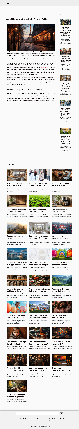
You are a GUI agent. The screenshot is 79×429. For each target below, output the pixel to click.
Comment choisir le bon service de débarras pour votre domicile (39, 238)
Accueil (8, 11)
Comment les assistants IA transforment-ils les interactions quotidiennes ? (65, 111)
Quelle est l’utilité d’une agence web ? (61, 343)
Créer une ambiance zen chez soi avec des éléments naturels (16, 212)
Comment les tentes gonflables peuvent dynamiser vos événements (60, 265)
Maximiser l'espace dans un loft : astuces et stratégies (65, 85)
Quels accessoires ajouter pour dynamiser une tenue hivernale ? (39, 185)
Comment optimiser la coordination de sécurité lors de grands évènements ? (65, 31)
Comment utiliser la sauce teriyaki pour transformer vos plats (39, 291)
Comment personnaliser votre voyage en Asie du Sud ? (65, 59)
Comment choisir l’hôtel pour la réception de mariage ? (16, 370)
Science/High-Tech (50, 419)
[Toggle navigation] (8, 3)
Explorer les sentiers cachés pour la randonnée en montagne (17, 238)
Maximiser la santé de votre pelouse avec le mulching (38, 212)
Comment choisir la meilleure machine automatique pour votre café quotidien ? (61, 213)
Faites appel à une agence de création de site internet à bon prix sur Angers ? (62, 371)
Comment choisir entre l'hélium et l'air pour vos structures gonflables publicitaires (16, 318)
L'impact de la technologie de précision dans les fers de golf (65, 138)
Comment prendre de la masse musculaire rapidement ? (38, 370)
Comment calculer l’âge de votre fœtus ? (16, 343)
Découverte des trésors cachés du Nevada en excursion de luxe (61, 291)
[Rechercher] (37, 413)
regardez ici (43, 67)
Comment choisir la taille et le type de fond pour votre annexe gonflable (16, 264)
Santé (39, 418)
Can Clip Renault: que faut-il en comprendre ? (38, 343)
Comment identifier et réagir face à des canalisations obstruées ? (62, 185)
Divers (13, 11)
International (28, 418)
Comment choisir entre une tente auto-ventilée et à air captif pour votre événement (38, 318)
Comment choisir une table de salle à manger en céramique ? (38, 264)
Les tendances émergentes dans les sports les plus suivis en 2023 (61, 239)
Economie (18, 418)
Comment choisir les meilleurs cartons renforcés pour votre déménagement (15, 292)
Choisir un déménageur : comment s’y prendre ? (16, 396)
